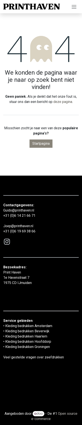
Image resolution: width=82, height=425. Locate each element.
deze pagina (62, 102)
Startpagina (41, 143)
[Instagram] (7, 241)
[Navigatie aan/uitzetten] (74, 7)
